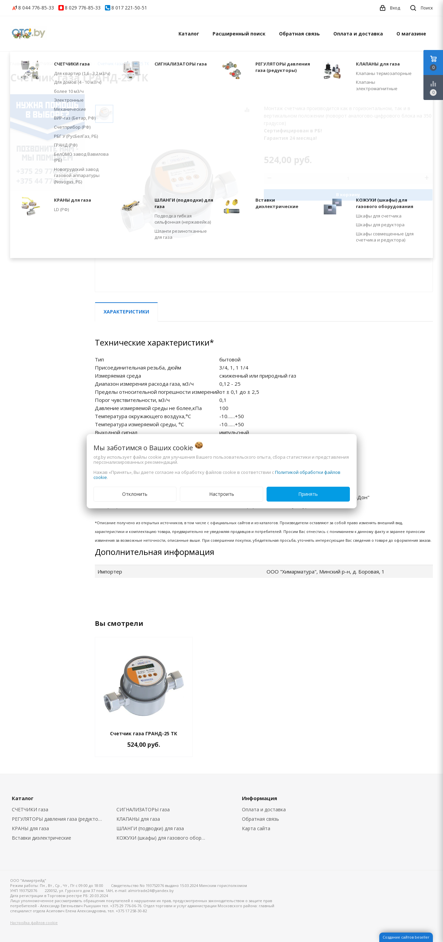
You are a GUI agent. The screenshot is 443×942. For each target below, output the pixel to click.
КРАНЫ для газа (30, 828)
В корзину (348, 195)
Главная (18, 64)
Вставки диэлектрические (41, 838)
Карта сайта (256, 828)
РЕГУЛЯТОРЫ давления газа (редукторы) (59, 819)
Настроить (221, 494)
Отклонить (134, 494)
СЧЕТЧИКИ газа (30, 809)
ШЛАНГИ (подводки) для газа (150, 828)
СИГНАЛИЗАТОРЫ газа (143, 809)
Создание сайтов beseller (406, 937)
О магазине (411, 33)
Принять (308, 494)
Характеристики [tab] (126, 311)
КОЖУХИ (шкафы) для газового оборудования (163, 838)
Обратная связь (299, 33)
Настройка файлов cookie (34, 922)
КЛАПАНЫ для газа (138, 819)
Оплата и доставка (358, 33)
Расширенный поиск (239, 33)
